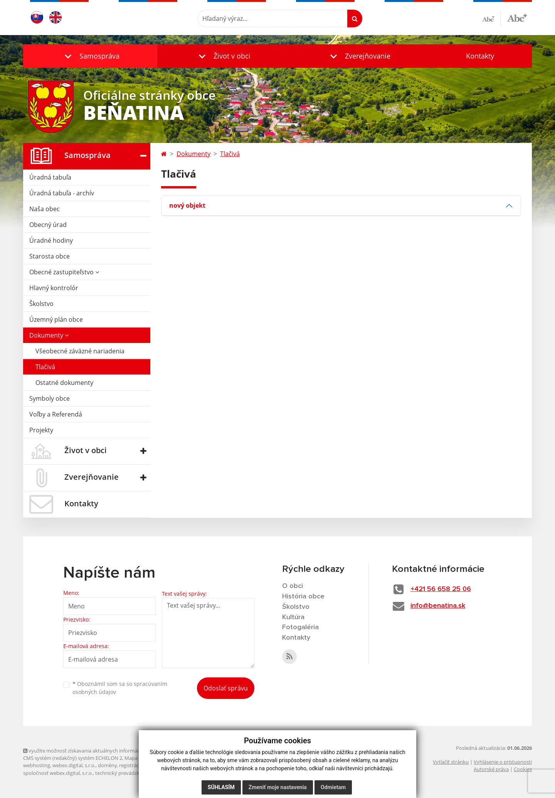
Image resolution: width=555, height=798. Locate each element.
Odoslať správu (226, 688)
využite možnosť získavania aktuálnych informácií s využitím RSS (99, 750)
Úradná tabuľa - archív (61, 193)
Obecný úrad (48, 224)
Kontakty (480, 55)
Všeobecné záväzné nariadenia (79, 351)
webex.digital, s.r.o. (74, 765)
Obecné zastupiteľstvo (64, 272)
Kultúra (293, 617)
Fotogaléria (300, 627)
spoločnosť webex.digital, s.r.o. (58, 772)
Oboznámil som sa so (119, 688)
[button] (90, 56)
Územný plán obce (56, 319)
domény (107, 765)
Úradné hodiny (51, 240)
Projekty (41, 430)
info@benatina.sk (437, 605)
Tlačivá (45, 367)
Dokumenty (49, 335)
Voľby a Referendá (55, 414)
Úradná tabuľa (50, 177)
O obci (292, 586)
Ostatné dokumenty (64, 382)
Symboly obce (49, 398)
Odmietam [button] (333, 787)
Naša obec (44, 209)
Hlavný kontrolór (53, 288)
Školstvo (41, 303)
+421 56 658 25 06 (440, 589)
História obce (303, 596)
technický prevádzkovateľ (124, 772)
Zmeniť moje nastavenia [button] (278, 787)
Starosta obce (49, 256)
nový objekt (187, 205)
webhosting (36, 765)
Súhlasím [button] (221, 787)
